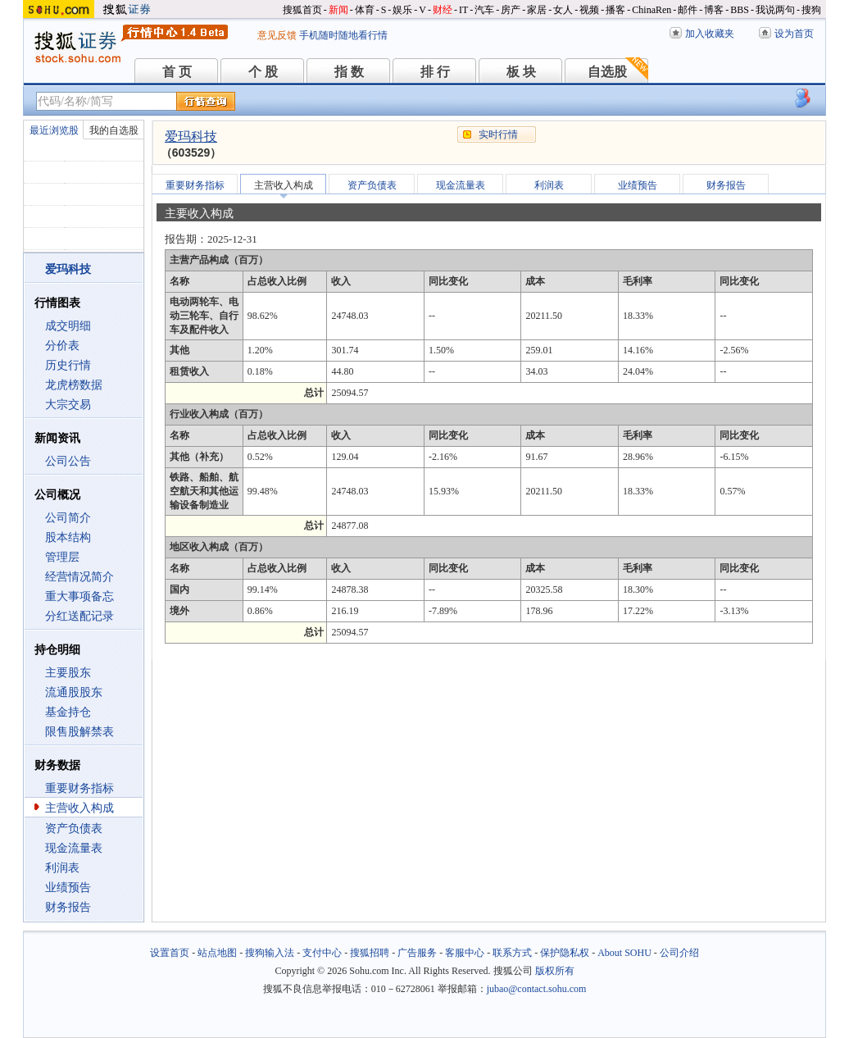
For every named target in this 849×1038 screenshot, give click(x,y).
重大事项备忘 (79, 596)
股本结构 (68, 537)
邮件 (687, 10)
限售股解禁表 (79, 732)
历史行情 (68, 365)
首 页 (177, 72)
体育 (365, 10)
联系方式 (512, 952)
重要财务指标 (79, 788)
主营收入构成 (79, 808)
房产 (510, 10)
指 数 (349, 72)
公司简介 (68, 518)
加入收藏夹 (709, 33)
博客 (714, 10)
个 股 (263, 72)
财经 (442, 10)
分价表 (62, 345)
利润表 (62, 868)
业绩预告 (68, 887)
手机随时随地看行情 (343, 35)
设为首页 (794, 33)
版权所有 (554, 971)
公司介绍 (679, 952)
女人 (563, 10)
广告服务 (417, 952)
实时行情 (498, 134)
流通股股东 (73, 692)
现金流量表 (73, 848)
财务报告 (68, 907)
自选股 (607, 72)
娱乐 (402, 10)
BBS (739, 10)
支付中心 (322, 952)
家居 (537, 10)
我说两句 (775, 10)
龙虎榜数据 (73, 385)
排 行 (435, 72)
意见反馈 (277, 35)
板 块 (521, 72)
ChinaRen (651, 10)
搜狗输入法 (269, 952)
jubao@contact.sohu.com (537, 989)
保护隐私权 (564, 952)
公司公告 (68, 461)
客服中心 (464, 952)
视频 (589, 10)
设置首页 (169, 952)
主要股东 (68, 673)
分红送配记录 (79, 616)
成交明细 (68, 326)
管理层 (62, 557)
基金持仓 (68, 712)
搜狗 (811, 10)
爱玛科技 (191, 136)
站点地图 (217, 952)
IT (463, 10)
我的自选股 (113, 130)
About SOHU (624, 952)
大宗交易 (68, 404)
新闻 (338, 10)
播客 (615, 10)
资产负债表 (73, 828)
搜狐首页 (302, 10)
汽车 (484, 10)
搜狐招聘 (369, 952)
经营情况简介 (79, 577)
